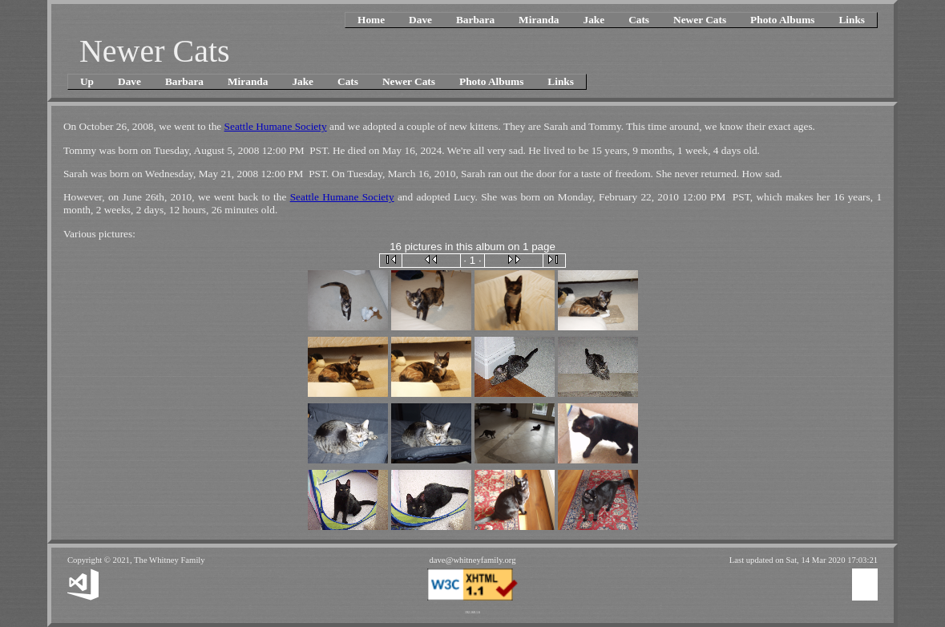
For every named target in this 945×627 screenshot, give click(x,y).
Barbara (475, 20)
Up (87, 81)
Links (851, 20)
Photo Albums (782, 20)
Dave (420, 20)
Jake (593, 20)
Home (371, 20)
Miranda (539, 20)
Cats (638, 20)
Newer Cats (699, 20)
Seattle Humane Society (275, 126)
